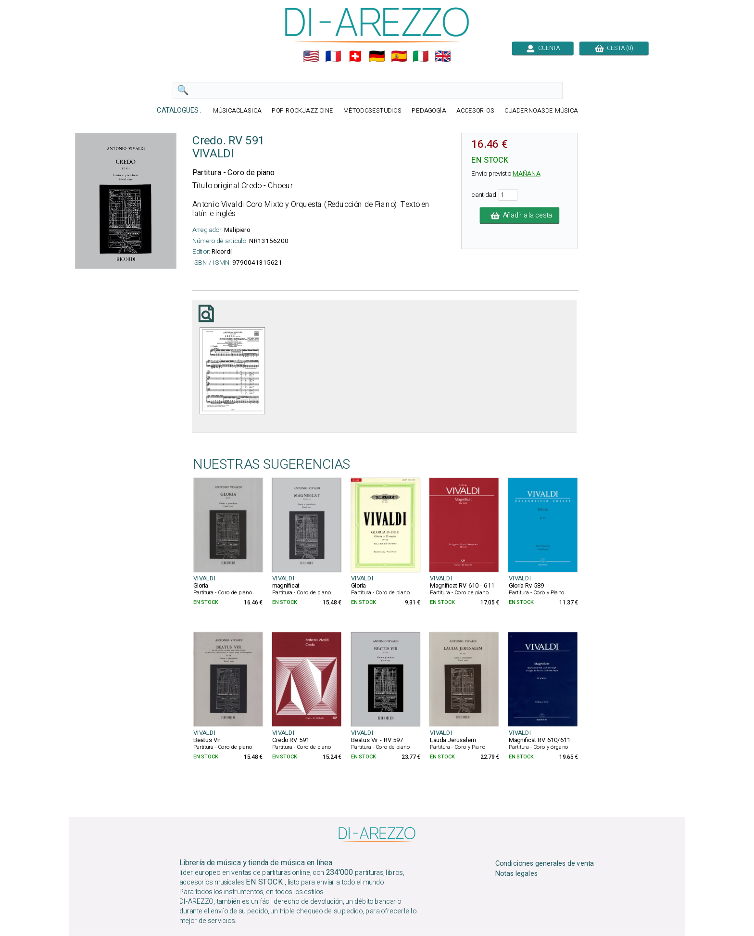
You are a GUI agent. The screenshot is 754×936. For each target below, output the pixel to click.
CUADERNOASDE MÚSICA (541, 110)
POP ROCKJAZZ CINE (302, 110)
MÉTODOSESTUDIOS (372, 110)
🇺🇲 (311, 56)
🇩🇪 (377, 56)
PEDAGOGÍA (429, 110)
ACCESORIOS (475, 110)
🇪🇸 (399, 56)
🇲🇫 (333, 56)
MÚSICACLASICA (237, 110)
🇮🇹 (421, 56)
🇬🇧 (443, 56)
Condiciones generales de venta (544, 864)
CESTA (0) (614, 48)
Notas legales (516, 874)
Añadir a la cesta (520, 215)
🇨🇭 (355, 56)
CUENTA (543, 48)
